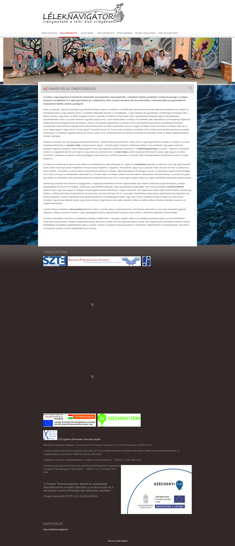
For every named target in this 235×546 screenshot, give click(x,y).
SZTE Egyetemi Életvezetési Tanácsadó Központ (79, 439)
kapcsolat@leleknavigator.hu (55, 529)
